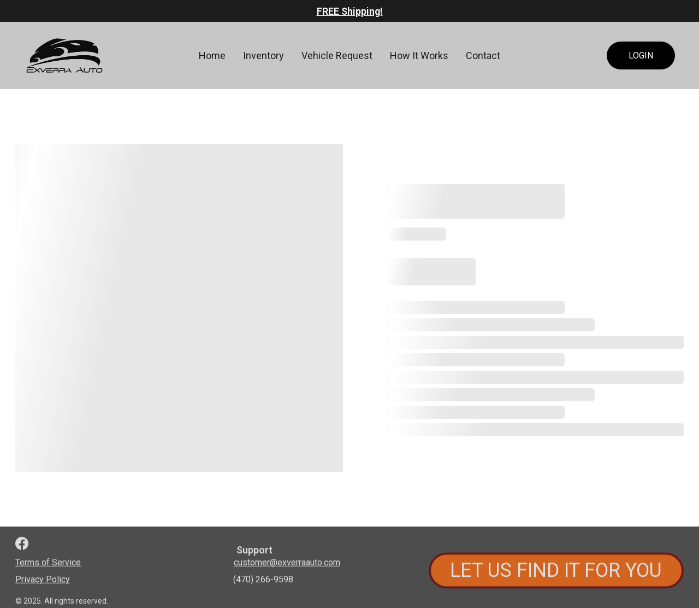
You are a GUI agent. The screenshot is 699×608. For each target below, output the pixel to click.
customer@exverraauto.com (287, 563)
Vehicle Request (336, 55)
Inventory (263, 55)
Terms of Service (48, 563)
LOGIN (641, 55)
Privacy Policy (42, 580)
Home (212, 55)
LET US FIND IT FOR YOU (556, 572)
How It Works (419, 55)
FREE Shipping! (350, 11)
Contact (483, 55)
